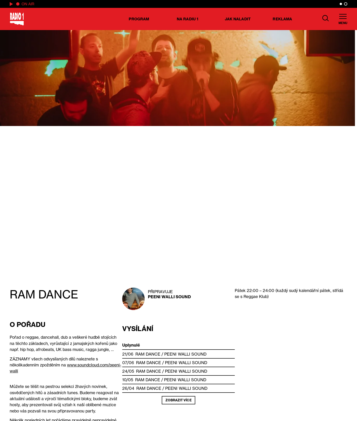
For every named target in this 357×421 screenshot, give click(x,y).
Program (139, 19)
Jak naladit (238, 19)
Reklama (282, 19)
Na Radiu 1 (187, 19)
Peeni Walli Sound (169, 296)
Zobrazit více (178, 400)
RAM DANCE (147, 354)
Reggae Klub (255, 296)
